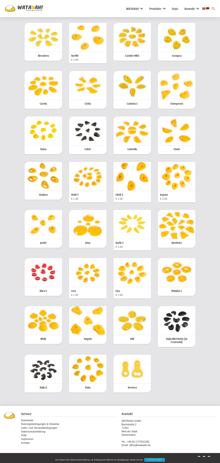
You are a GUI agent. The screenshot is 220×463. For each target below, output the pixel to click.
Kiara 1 (43, 290)
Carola (43, 103)
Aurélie (75, 55)
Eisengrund (176, 103)
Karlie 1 (120, 242)
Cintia (88, 103)
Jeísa (87, 242)
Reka (87, 387)
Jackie (43, 242)
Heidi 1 (75, 194)
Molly (43, 338)
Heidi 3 (119, 194)
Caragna (176, 55)
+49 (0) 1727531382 (138, 441)
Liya (118, 290)
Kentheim (177, 242)
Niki (132, 338)
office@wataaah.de (139, 445)
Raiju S (43, 387)
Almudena (43, 55)
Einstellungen (154, 460)
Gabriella (132, 149)
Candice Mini (132, 55)
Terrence (132, 387)
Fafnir (88, 149)
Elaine (43, 149)
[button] (212, 8)
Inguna (164, 194)
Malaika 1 (176, 290)
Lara (73, 290)
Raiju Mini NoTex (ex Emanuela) (176, 340)
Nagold (88, 338)
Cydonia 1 (132, 103)
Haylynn (43, 194)
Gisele (177, 149)
